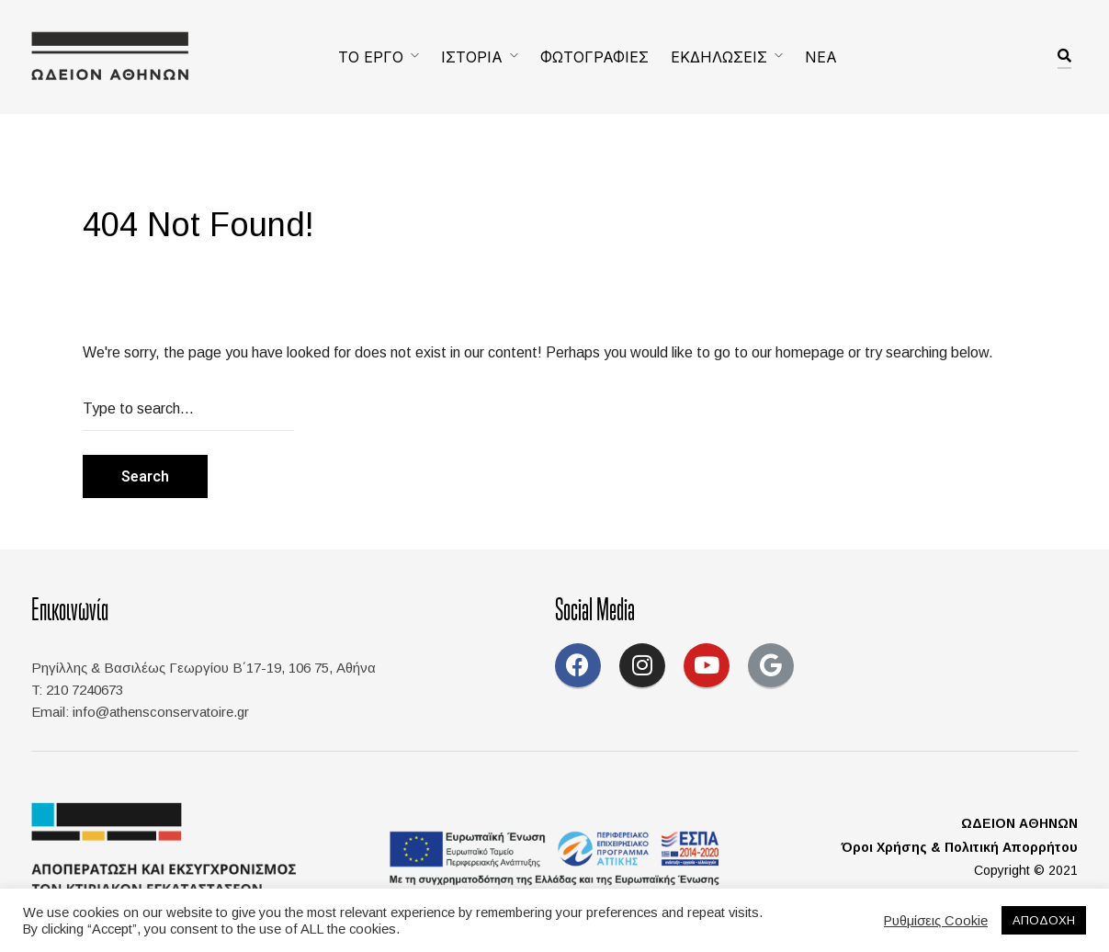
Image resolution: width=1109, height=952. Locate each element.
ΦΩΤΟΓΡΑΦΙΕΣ (594, 57)
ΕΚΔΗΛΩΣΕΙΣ (719, 57)
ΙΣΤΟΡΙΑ (472, 57)
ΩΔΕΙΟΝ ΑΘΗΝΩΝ (1019, 823)
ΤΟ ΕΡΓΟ (370, 57)
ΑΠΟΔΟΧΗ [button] (1044, 920)
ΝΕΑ (821, 57)
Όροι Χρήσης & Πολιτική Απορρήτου (960, 847)
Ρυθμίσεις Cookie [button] (936, 920)
